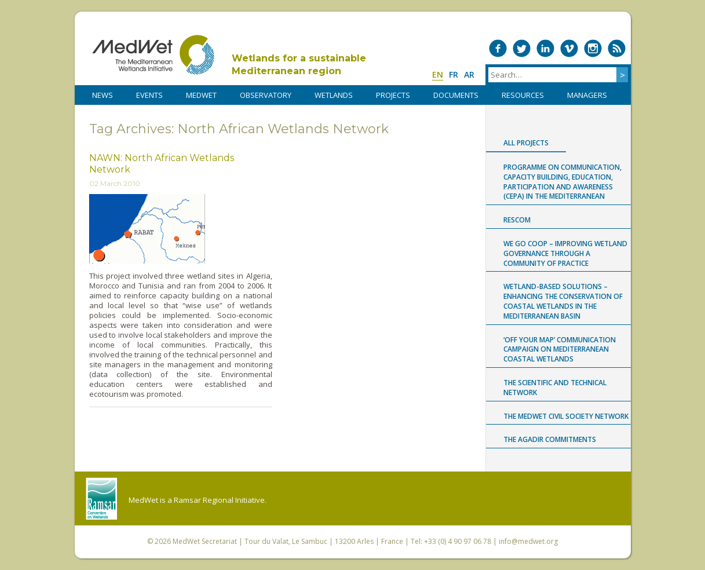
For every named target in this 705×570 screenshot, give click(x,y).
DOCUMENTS (455, 95)
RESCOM (517, 220)
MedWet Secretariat (205, 541)
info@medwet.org (528, 541)
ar (469, 74)
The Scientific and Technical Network (555, 387)
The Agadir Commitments (549, 439)
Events (149, 95)
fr (453, 74)
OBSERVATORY (265, 95)
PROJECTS (393, 95)
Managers (587, 95)
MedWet (153, 55)
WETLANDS (334, 95)
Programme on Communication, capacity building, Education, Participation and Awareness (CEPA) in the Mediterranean (562, 181)
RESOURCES (523, 95)
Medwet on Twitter (522, 48)
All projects (526, 143)
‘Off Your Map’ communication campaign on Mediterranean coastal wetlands (559, 349)
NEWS (102, 95)
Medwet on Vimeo (569, 48)
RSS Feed (617, 48)
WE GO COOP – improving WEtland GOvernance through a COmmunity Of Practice (565, 253)
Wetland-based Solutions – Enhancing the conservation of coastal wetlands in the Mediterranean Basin (563, 301)
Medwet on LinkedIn (545, 48)
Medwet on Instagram (593, 48)
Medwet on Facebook (498, 48)
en (437, 74)
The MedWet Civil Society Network (566, 416)
